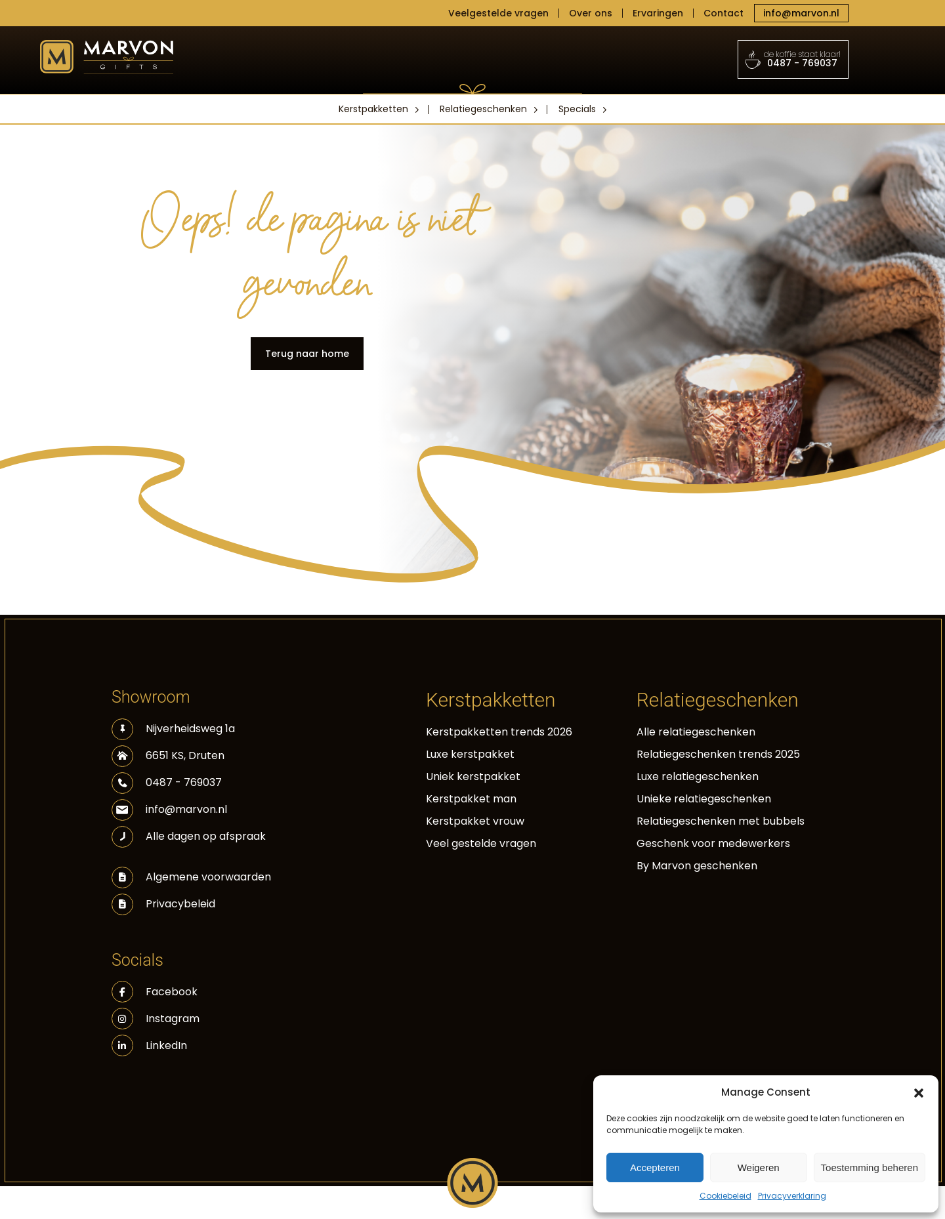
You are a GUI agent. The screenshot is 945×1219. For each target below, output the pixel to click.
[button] (918, 1092)
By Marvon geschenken (697, 865)
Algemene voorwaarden (208, 876)
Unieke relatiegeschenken (704, 798)
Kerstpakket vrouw (475, 821)
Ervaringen (658, 13)
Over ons (590, 13)
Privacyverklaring (792, 1195)
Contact (724, 13)
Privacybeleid (180, 903)
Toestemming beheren (869, 1167)
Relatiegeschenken (483, 108)
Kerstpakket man (471, 798)
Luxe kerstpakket (470, 754)
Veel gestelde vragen (481, 843)
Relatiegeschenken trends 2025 (718, 754)
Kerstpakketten (373, 108)
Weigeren (759, 1167)
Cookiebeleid (725, 1195)
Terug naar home (307, 353)
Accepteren (655, 1167)
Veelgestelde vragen (498, 13)
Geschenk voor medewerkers (713, 843)
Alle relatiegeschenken (696, 731)
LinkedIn (149, 1045)
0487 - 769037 (793, 59)
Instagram (156, 1018)
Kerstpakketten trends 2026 (499, 731)
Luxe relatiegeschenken (698, 776)
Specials (577, 108)
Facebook (155, 991)
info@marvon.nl (801, 13)
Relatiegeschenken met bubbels (721, 821)
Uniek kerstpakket (473, 776)
